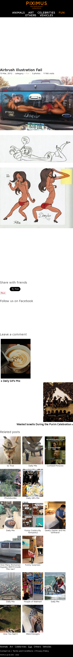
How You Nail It (10, 634)
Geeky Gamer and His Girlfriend (55, 531)
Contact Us (5, 651)
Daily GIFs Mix (32, 498)
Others (30, 15)
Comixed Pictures (55, 465)
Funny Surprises (32, 564)
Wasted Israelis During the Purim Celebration (44, 424)
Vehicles (46, 15)
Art (31, 12)
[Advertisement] (36, 43)
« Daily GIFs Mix (10, 380)
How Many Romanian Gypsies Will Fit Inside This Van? (10, 566)
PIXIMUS (36, 3)
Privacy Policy (42, 651)
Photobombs (10, 498)
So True (10, 465)
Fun (62, 12)
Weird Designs (33, 634)
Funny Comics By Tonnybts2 (33, 531)
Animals (18, 12)
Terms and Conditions (23, 651)
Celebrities (46, 12)
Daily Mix (33, 465)
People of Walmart (33, 601)
